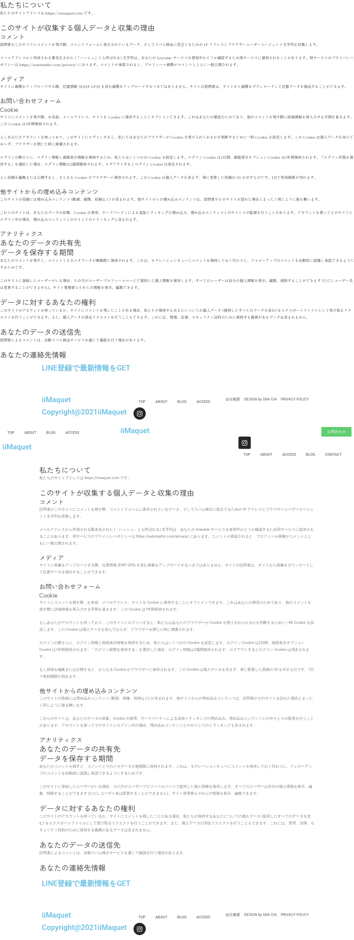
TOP (142, 401)
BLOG (182, 401)
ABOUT (161, 401)
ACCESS (203, 401)
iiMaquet (56, 399)
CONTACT (333, 454)
